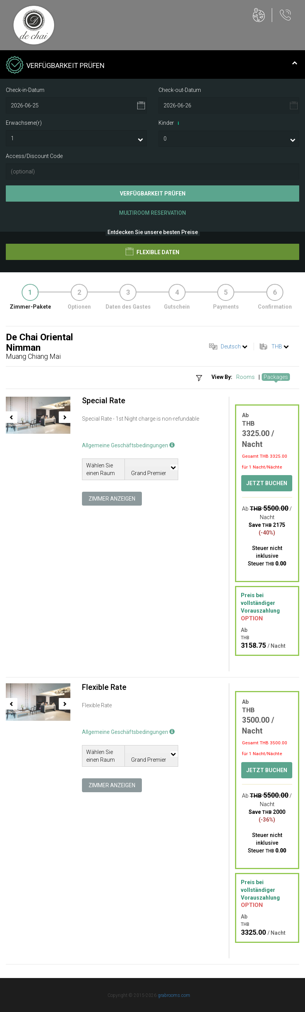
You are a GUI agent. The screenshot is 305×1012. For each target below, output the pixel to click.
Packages (276, 377)
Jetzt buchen (266, 483)
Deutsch (231, 346)
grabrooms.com (174, 995)
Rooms (245, 377)
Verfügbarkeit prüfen (153, 193)
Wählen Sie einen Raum (100, 469)
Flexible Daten (152, 251)
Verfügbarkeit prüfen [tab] (151, 65)
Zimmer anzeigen (112, 499)
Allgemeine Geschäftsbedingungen (128, 445)
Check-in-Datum (25, 90)
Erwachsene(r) (24, 123)
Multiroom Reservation (152, 213)
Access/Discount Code (34, 156)
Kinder (170, 123)
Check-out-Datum (179, 90)
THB (276, 346)
